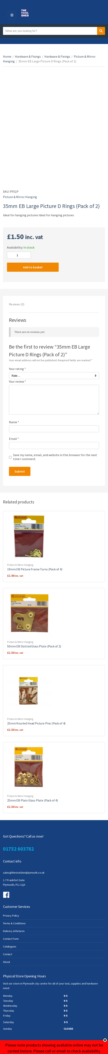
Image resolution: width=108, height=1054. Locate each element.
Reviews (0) (16, 304)
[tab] (54, 304)
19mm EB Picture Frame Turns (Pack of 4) (34, 569)
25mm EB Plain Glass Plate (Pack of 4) (32, 800)
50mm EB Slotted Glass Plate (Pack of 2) (34, 646)
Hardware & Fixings (28, 56)
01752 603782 (18, 848)
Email (14, 439)
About (6, 962)
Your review (17, 381)
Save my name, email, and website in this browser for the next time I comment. (55, 457)
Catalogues (9, 946)
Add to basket (33, 267)
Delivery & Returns (13, 931)
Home (7, 56)
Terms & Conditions (14, 923)
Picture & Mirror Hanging (20, 197)
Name (14, 422)
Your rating (17, 369)
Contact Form (11, 939)
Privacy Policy (11, 915)
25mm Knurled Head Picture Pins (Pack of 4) (36, 723)
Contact (7, 954)
